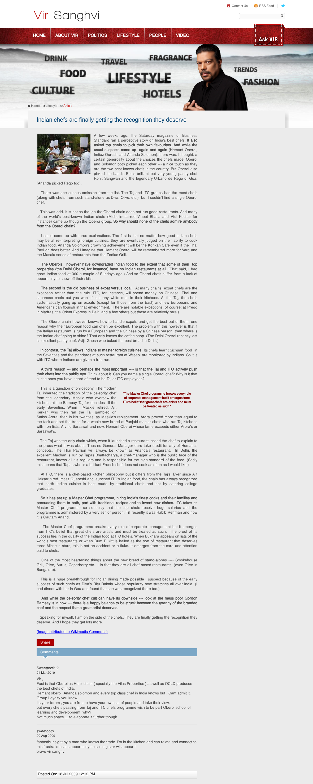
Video (182, 36)
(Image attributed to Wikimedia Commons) (72, 632)
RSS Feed (264, 6)
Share (45, 642)
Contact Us (237, 6)
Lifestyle (128, 36)
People (157, 36)
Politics (97, 36)
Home (39, 36)
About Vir (66, 36)
